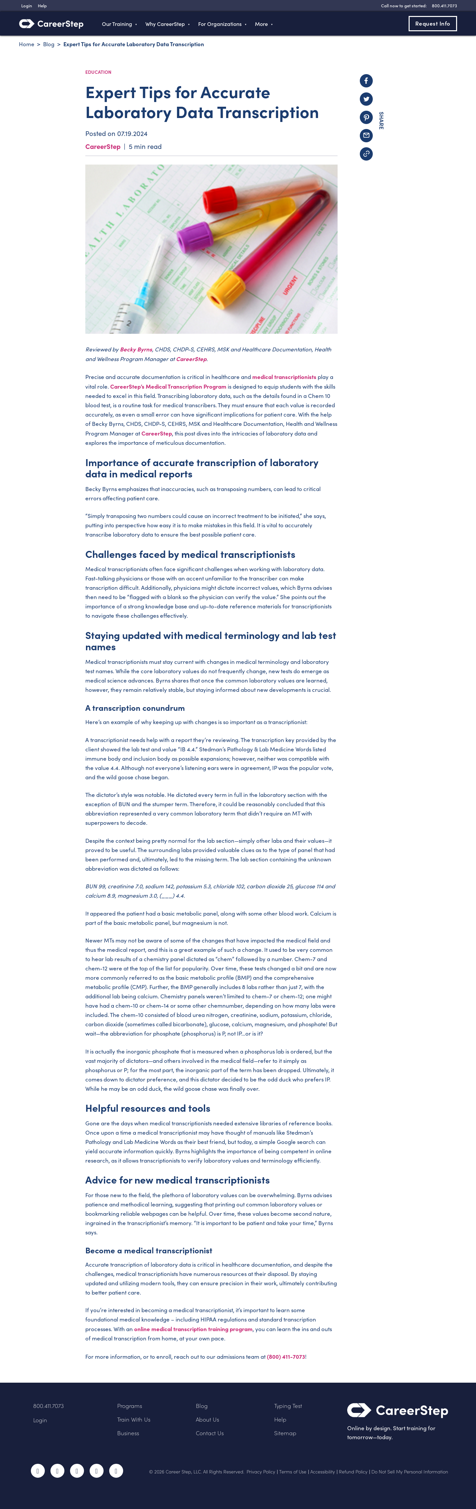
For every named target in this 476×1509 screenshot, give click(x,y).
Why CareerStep (165, 23)
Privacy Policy (261, 1472)
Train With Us (133, 1419)
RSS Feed (117, 1473)
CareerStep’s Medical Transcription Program (168, 386)
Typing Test (288, 1405)
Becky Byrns (136, 349)
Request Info (432, 23)
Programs (129, 1405)
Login (40, 1420)
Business (128, 1433)
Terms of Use (292, 1472)
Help (280, 1419)
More (261, 23)
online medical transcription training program (193, 1328)
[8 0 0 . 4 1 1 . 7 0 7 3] (443, 5)
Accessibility (322, 1472)
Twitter (57, 1471)
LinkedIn (97, 1471)
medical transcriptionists (284, 376)
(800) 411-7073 (286, 1356)
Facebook (38, 1471)
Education (98, 71)
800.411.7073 (48, 1405)
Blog (202, 1405)
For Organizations (220, 23)
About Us (207, 1419)
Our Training (117, 23)
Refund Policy (353, 1472)
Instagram (77, 1471)
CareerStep (102, 146)
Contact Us (210, 1433)
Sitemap (285, 1433)
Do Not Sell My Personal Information (409, 1472)
